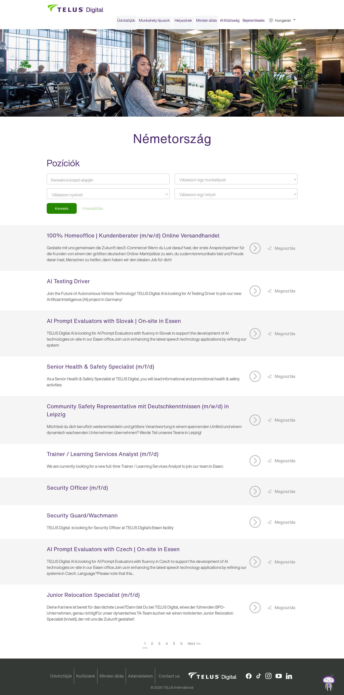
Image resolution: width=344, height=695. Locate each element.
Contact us (169, 676)
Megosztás (284, 250)
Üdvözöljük (126, 22)
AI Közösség (230, 22)
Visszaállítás (92, 210)
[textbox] (236, 182)
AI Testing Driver (68, 283)
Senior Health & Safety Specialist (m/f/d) (100, 368)
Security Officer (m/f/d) (77, 489)
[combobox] (236, 180)
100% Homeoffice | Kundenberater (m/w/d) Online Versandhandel (133, 237)
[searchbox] (74, 197)
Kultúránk (85, 676)
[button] (282, 22)
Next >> (194, 645)
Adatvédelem (140, 676)
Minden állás (206, 22)
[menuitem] (126, 22)
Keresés (61, 210)
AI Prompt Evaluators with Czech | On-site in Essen (113, 551)
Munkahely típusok (154, 22)
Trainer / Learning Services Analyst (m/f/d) (102, 456)
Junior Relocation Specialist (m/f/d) (93, 597)
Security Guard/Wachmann (82, 517)
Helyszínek (183, 22)
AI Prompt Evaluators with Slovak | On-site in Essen (114, 323)
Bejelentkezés (254, 22)
